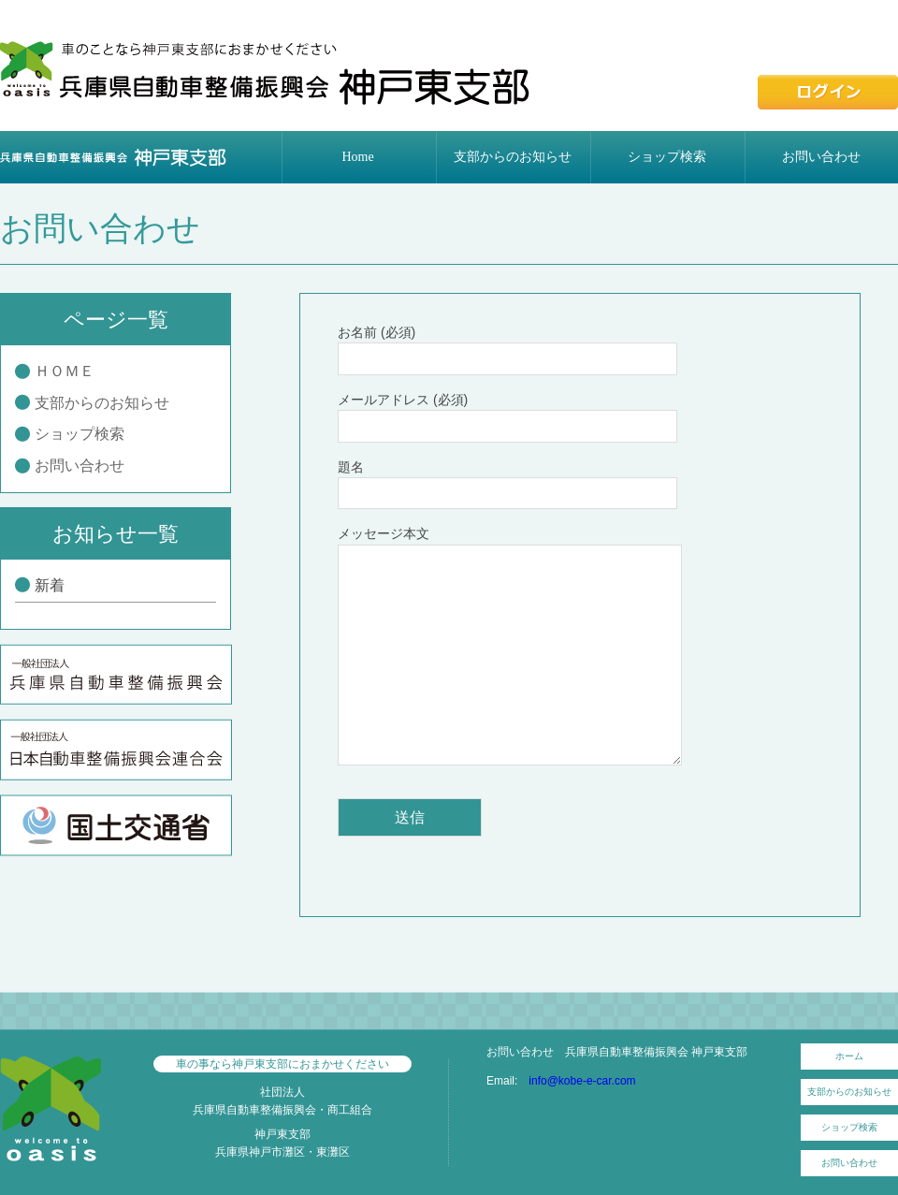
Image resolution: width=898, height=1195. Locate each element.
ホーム (849, 1056)
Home (357, 157)
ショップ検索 (667, 157)
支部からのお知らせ (513, 157)
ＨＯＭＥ (64, 371)
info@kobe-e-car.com (582, 1080)
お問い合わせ (821, 157)
